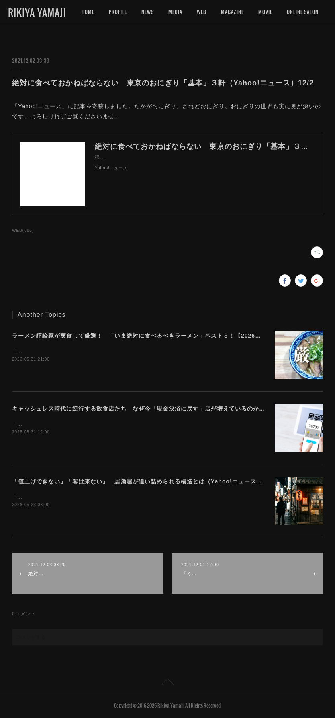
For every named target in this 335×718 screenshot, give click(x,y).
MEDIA (175, 11)
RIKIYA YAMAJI (37, 12)
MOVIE (265, 11)
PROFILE (118, 11)
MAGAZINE (232, 11)
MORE (293, 11)
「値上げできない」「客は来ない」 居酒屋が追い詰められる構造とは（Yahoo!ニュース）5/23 (143, 481)
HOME (88, 11)
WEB (201, 11)
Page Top (167, 683)
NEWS (147, 11)
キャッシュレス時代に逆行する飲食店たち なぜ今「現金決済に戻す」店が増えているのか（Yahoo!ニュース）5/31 (170, 408)
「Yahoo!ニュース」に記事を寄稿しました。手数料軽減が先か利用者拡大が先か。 (109, 424)
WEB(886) (23, 230)
